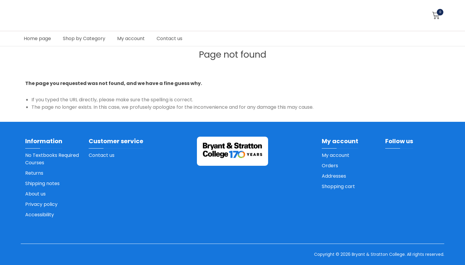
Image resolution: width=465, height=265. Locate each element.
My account (131, 38)
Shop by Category (84, 38)
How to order (436, 24)
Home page (37, 38)
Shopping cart (338, 186)
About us (35, 193)
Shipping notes (42, 183)
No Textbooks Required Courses (52, 159)
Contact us (169, 38)
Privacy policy (41, 204)
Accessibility (39, 214)
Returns (34, 173)
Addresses (334, 176)
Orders (330, 165)
